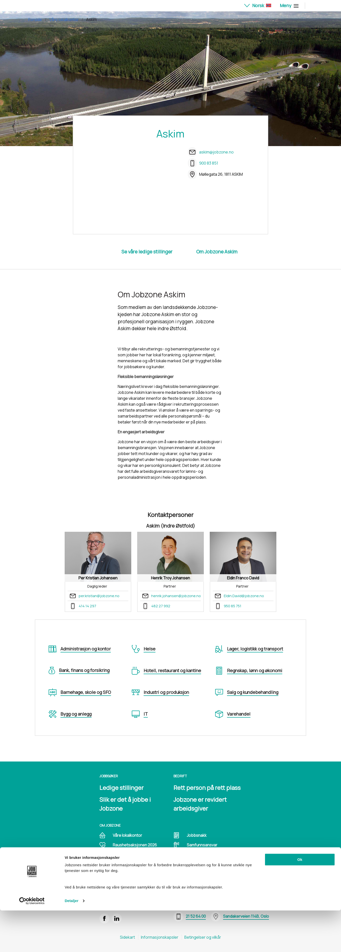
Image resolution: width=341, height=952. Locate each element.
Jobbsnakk (197, 835)
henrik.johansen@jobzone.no (176, 595)
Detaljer (71, 942)
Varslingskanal (200, 864)
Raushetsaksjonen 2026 (135, 845)
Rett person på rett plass (207, 787)
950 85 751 (232, 606)
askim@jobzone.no (216, 152)
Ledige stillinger (121, 787)
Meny (288, 5)
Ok (299, 901)
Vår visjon (121, 854)
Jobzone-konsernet (205, 854)
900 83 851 (208, 163)
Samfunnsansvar (202, 845)
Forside (35, 19)
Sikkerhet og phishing (132, 864)
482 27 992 (160, 606)
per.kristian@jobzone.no (99, 595)
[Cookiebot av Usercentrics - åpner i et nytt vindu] (32, 942)
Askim (91, 19)
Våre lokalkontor (64, 19)
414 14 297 (87, 606)
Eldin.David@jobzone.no (244, 595)
